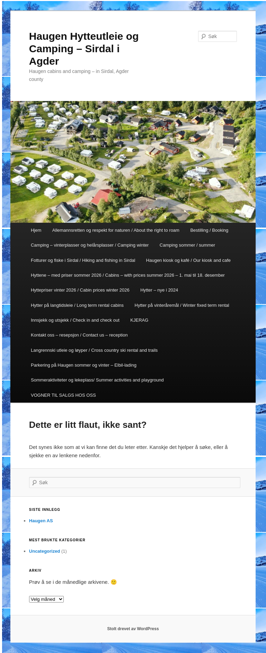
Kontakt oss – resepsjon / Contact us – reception (79, 335)
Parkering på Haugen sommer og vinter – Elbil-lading (83, 365)
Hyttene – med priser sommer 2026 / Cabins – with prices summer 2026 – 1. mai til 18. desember (128, 275)
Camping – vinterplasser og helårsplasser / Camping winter (90, 245)
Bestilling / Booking (209, 230)
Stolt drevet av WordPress (133, 628)
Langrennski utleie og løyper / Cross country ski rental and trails (94, 350)
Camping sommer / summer (187, 245)
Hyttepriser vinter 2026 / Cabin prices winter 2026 (80, 290)
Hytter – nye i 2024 (159, 290)
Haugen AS (41, 520)
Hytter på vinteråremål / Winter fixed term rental (182, 305)
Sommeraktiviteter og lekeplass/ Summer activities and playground (97, 380)
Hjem (36, 230)
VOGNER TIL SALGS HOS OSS (63, 395)
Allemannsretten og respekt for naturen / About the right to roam (115, 230)
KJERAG (139, 320)
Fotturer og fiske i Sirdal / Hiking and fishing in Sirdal (83, 260)
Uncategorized (44, 551)
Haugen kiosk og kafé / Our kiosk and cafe (188, 260)
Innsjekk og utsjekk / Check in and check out (75, 320)
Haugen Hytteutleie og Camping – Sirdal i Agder (84, 48)
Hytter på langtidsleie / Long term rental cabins (77, 305)
